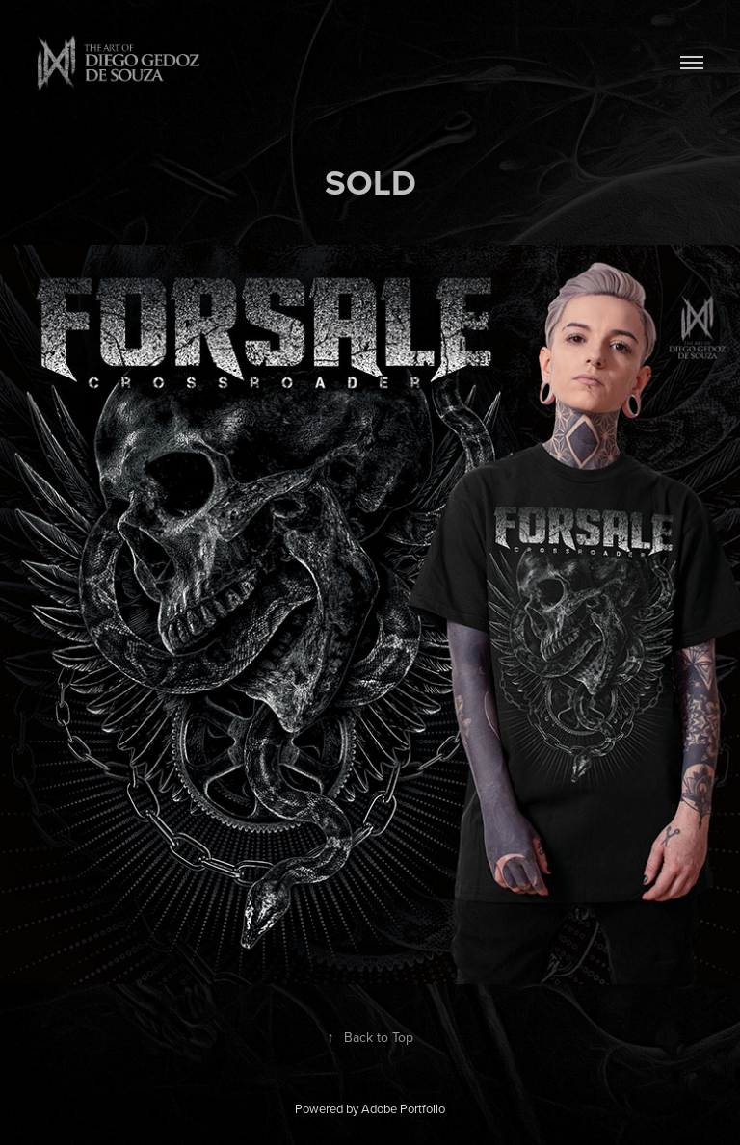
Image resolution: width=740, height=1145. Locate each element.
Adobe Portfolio (403, 1108)
